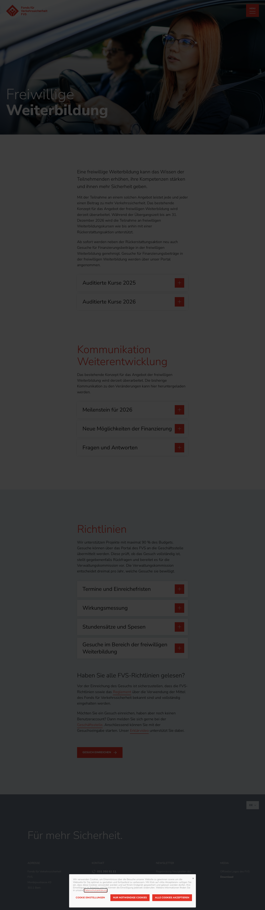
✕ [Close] (193, 878)
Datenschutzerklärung (95, 890)
